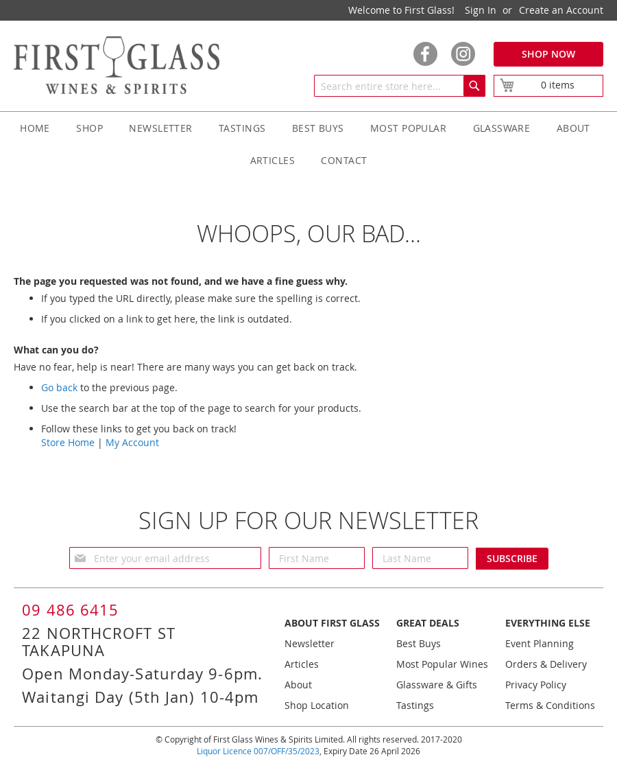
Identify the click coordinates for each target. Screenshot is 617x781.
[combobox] (399, 86)
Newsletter (310, 643)
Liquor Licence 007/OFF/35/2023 (258, 750)
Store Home (68, 442)
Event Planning (539, 643)
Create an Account (561, 9)
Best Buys (418, 643)
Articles (302, 664)
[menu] (308, 144)
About (298, 684)
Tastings (415, 705)
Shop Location (317, 705)
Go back (59, 387)
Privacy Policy (535, 684)
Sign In (480, 9)
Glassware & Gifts (436, 684)
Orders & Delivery (546, 664)
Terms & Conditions (550, 705)
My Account (132, 442)
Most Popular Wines (442, 664)
